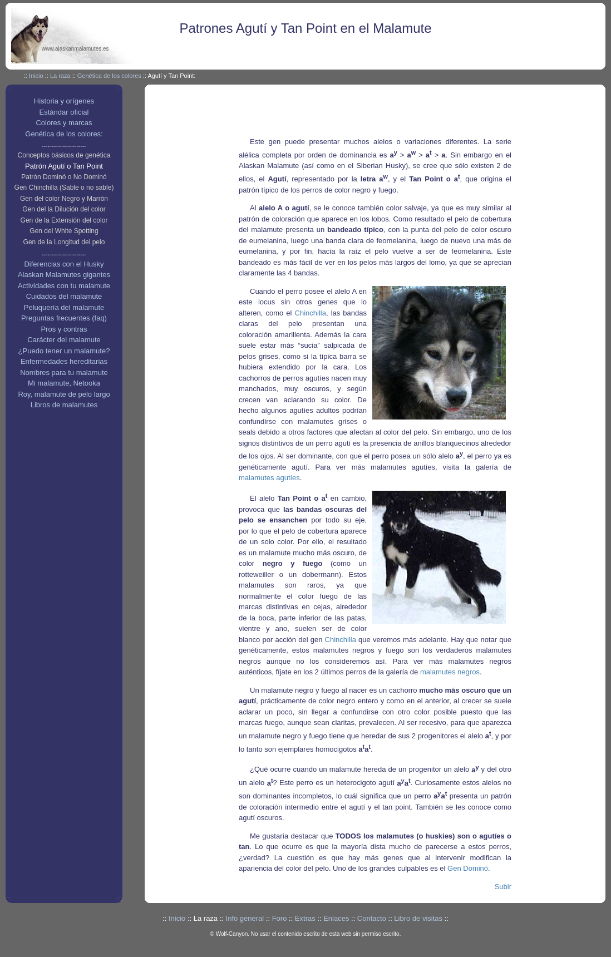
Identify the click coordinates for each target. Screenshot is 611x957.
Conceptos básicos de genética (64, 155)
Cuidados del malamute (64, 296)
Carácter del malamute (64, 340)
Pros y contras (64, 329)
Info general (245, 918)
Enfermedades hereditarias (64, 361)
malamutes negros (450, 672)
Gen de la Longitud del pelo (64, 242)
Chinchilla (310, 313)
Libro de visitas (418, 918)
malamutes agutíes (269, 477)
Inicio (36, 75)
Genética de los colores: (63, 134)
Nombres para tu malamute (64, 372)
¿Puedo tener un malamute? (64, 351)
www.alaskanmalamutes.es (75, 49)
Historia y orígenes (64, 101)
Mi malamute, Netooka (64, 383)
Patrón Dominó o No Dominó (63, 177)
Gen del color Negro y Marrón (64, 199)
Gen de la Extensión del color (64, 220)
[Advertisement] (391, 112)
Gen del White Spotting (63, 231)
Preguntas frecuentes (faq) (64, 318)
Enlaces (336, 918)
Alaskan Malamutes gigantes (64, 274)
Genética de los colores (109, 75)
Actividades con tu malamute (64, 286)
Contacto (371, 918)
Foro (279, 918)
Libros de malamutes (64, 405)
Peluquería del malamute (64, 307)
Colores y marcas (64, 123)
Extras (305, 918)
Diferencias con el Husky (64, 264)
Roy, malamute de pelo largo (64, 394)
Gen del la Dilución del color (63, 209)
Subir (503, 886)
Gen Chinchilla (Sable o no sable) (64, 187)
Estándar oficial (64, 112)
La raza (60, 75)
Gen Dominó (467, 868)
